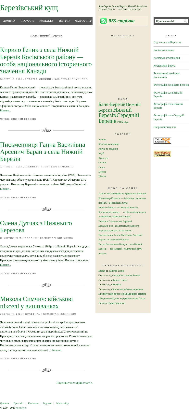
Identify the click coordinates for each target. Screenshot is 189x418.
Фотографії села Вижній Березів (168, 94)
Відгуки (64, 20)
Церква (102, 171)
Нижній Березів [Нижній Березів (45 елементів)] (115, 113)
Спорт (101, 166)
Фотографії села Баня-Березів (171, 84)
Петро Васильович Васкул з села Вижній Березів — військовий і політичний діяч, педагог (120, 249)
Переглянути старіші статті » (75, 382)
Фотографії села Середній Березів (169, 117)
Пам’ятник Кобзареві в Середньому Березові (122, 193)
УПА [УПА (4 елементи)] (120, 122)
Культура (32, 314)
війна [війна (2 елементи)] (125, 122)
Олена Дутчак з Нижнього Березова (36, 226)
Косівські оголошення (167, 58)
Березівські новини (108, 143)
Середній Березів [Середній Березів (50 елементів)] (118, 118)
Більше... (5, 110)
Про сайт (27, 20)
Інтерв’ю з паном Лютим (126, 275)
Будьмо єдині (119, 279)
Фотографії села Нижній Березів (168, 105)
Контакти (46, 20)
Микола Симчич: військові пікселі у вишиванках (36, 302)
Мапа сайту (83, 20)
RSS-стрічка (121, 21)
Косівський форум (164, 65)
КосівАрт (21, 407)
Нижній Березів (23, 119)
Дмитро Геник (116, 270)
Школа (102, 176)
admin (101, 270)
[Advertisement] (123, 63)
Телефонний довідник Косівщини (167, 75)
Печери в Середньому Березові (115, 221)
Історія (31, 79)
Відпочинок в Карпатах (167, 42)
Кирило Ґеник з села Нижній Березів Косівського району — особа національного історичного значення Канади (46, 60)
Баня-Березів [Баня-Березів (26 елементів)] (111, 104)
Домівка (9, 20)
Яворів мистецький (165, 127)
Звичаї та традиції (108, 148)
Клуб (101, 153)
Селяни (45, 79)
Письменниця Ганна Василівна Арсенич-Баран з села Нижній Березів (42, 152)
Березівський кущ (29, 7)
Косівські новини (164, 50)
